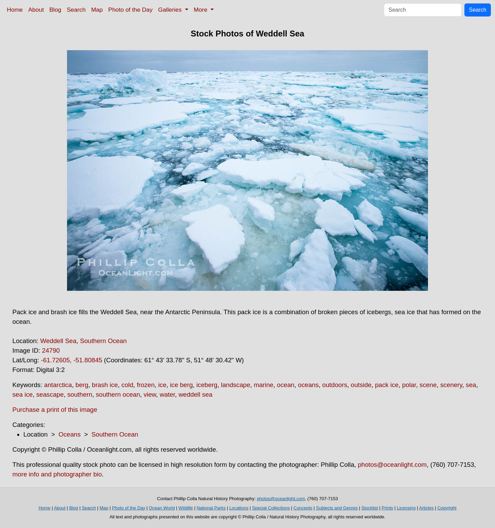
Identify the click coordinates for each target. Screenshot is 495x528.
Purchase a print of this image (54, 409)
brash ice (105, 384)
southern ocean (118, 394)
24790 (51, 350)
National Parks (211, 507)
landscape (235, 384)
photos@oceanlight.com (392, 464)
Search (76, 9)
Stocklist (369, 507)
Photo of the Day (130, 9)
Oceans (69, 434)
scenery (451, 384)
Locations (239, 507)
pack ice (386, 384)
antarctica (58, 384)
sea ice (22, 394)
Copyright (446, 507)
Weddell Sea (58, 340)
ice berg (181, 384)
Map (97, 9)
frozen (146, 384)
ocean (286, 384)
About (36, 9)
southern (79, 394)
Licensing (406, 507)
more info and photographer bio (57, 474)
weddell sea (195, 394)
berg (82, 384)
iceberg (206, 384)
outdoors (334, 384)
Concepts (303, 507)
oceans (308, 384)
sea (471, 384)
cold (127, 384)
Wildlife (185, 507)
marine (263, 384)
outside (361, 384)
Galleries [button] (170, 9)
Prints (387, 507)
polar (409, 384)
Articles (426, 507)
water (167, 394)
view (150, 394)
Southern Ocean (103, 340)
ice (162, 384)
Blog (56, 9)
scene (428, 384)
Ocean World (162, 507)
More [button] (201, 9)
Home (15, 9)
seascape (50, 394)
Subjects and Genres (337, 507)
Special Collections (271, 507)
